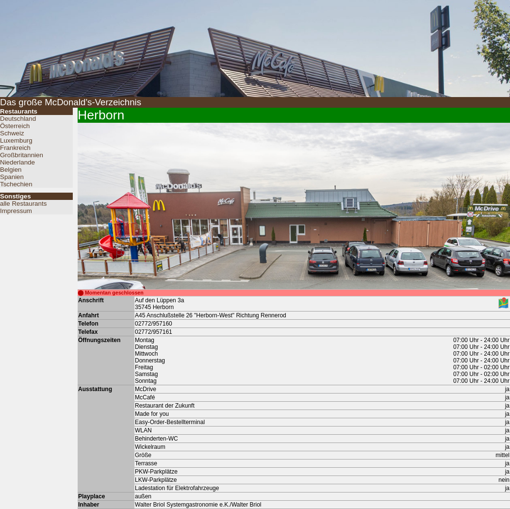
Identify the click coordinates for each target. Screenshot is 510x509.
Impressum (16, 210)
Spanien (12, 177)
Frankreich (15, 147)
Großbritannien (21, 155)
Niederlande (17, 162)
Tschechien (16, 184)
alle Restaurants (23, 203)
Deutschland (18, 118)
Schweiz (12, 133)
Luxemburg (16, 140)
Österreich (15, 126)
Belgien (10, 169)
